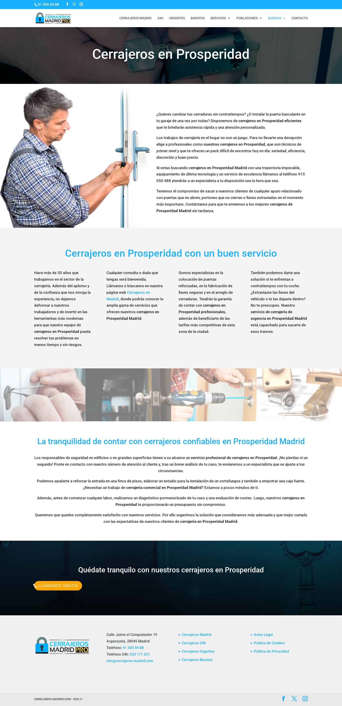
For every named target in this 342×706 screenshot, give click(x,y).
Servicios (218, 18)
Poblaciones (247, 18)
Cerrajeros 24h (194, 643)
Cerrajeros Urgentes (198, 651)
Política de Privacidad (271, 651)
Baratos (198, 18)
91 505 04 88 (133, 648)
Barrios (274, 18)
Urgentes (177, 18)
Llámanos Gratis (58, 585)
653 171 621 (140, 654)
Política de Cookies (269, 643)
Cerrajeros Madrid (135, 18)
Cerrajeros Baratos (197, 660)
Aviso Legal (263, 635)
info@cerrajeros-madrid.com (129, 661)
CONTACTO (300, 18)
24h (160, 18)
